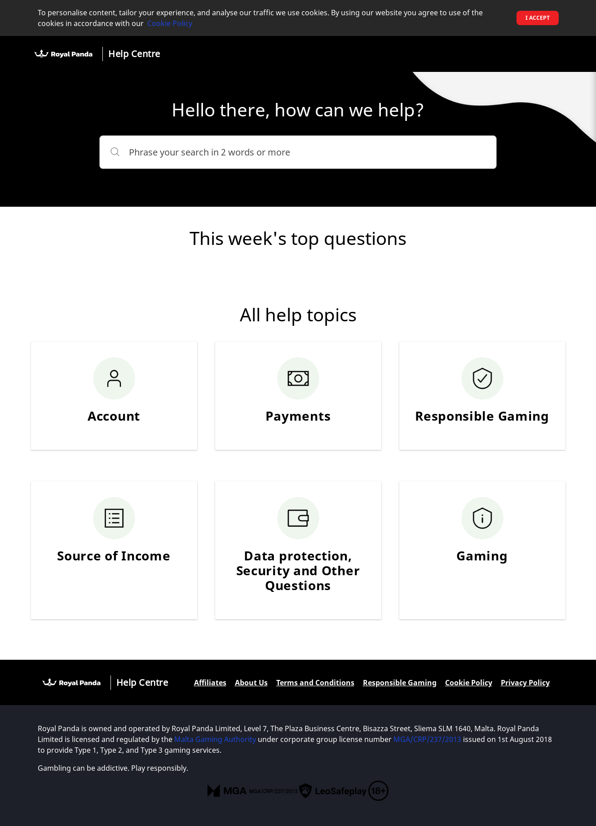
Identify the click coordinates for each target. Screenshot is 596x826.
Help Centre (134, 54)
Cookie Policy (169, 23)
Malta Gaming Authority (215, 739)
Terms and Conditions (315, 683)
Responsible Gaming (400, 683)
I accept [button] (537, 18)
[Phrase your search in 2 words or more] (298, 152)
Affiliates (210, 683)
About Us (251, 683)
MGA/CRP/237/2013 (427, 739)
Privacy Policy (525, 683)
